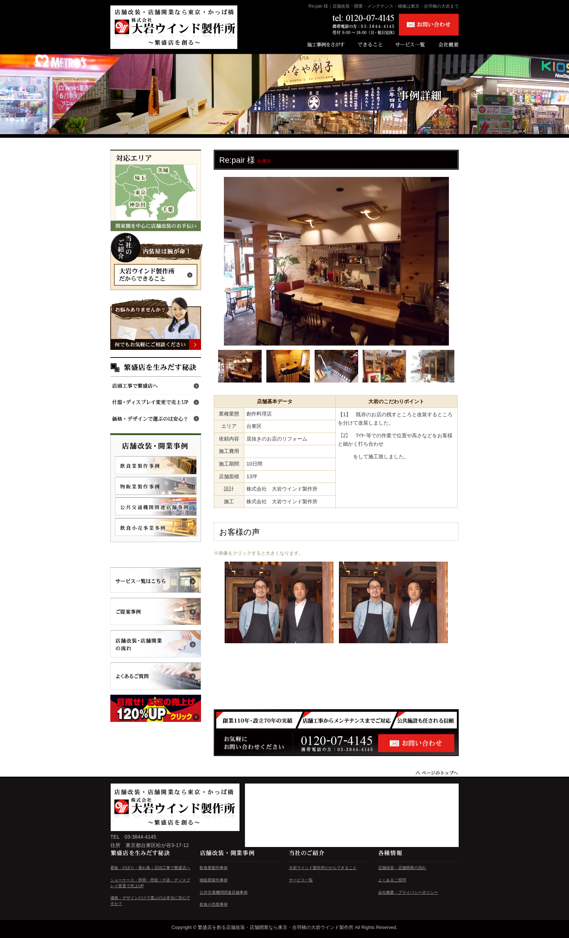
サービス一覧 (301, 880)
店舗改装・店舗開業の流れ (402, 867)
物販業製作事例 (214, 880)
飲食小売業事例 (214, 904)
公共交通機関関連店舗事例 (223, 892)
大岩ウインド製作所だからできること (323, 867)
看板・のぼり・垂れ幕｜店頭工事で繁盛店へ (150, 867)
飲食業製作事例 (214, 867)
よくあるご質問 (392, 880)
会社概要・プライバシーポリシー (408, 892)
